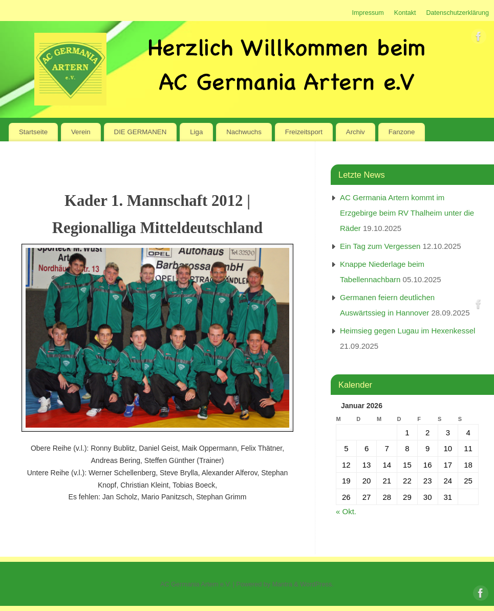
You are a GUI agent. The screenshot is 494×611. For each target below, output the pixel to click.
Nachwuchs (244, 132)
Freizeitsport (304, 132)
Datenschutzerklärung (457, 12)
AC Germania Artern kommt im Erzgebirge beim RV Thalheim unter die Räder (407, 213)
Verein (81, 132)
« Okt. (346, 511)
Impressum (367, 12)
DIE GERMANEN (140, 132)
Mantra (282, 584)
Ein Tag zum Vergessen (380, 246)
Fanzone (402, 132)
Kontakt (405, 12)
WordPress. (317, 584)
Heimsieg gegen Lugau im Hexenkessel (407, 330)
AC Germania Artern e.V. (195, 584)
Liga (196, 132)
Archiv (355, 132)
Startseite (33, 132)
